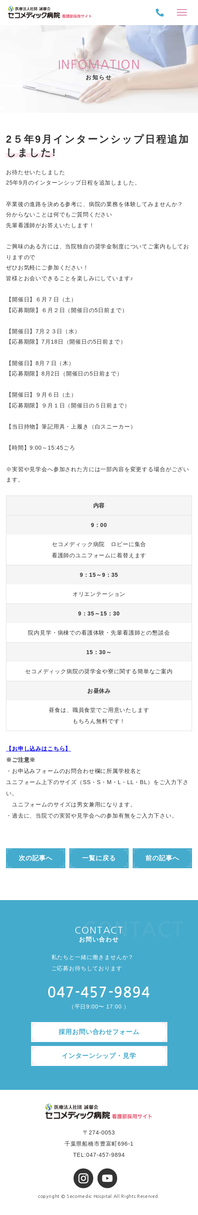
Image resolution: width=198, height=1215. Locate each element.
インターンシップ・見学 (99, 1055)
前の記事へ (162, 858)
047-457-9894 (99, 992)
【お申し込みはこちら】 (38, 748)
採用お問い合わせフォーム (99, 1031)
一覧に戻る (99, 858)
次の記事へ (36, 858)
